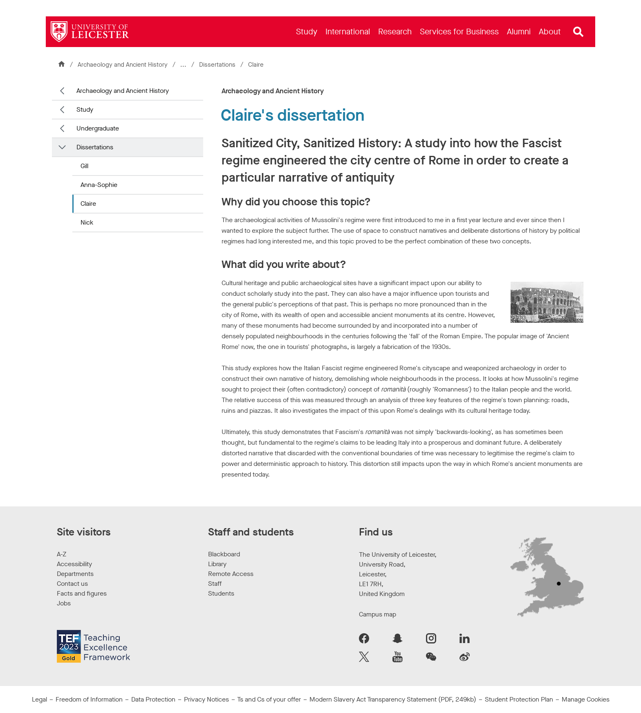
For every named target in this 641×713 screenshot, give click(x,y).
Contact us (72, 583)
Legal (39, 699)
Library (217, 564)
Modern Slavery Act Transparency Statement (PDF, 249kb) (392, 699)
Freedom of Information (89, 699)
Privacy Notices (206, 699)
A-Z (61, 554)
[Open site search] (578, 31)
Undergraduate (97, 128)
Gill (84, 166)
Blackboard (224, 554)
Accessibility (74, 564)
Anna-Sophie (99, 184)
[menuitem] (306, 31)
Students (221, 593)
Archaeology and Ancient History (123, 65)
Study (84, 109)
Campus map (377, 614)
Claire (88, 203)
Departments (75, 573)
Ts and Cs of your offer (269, 699)
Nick (87, 222)
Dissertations (218, 65)
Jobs (64, 603)
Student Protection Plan (519, 699)
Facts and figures (82, 593)
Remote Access (230, 573)
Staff (215, 583)
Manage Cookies (586, 699)
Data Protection (153, 699)
